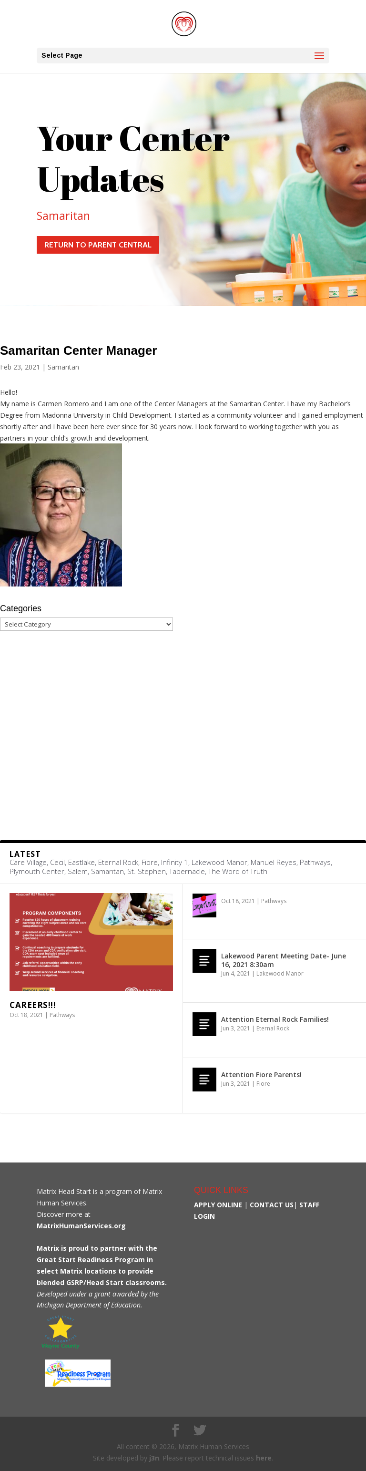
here (264, 1457)
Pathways (62, 1015)
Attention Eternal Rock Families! (275, 1019)
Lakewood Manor (280, 973)
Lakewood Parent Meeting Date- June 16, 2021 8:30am (283, 960)
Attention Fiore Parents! (261, 1074)
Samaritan (63, 215)
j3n (154, 1457)
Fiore (263, 1084)
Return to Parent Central (98, 244)
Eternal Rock (272, 1028)
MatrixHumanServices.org (81, 1225)
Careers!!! (33, 1004)
